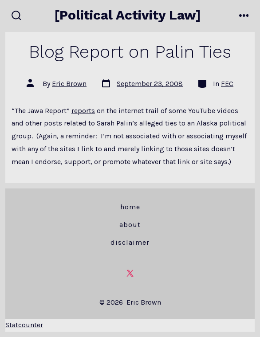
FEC (227, 83)
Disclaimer (130, 242)
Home (130, 207)
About (130, 224)
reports (83, 110)
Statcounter (24, 325)
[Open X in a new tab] (130, 273)
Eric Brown (69, 83)
